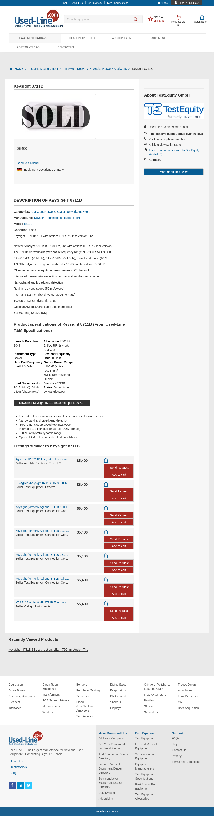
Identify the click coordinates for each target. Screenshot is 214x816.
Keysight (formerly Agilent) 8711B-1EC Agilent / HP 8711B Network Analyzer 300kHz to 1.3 (43, 554)
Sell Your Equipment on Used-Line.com (112, 746)
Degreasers (16, 684)
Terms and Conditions (186, 761)
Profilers (149, 700)
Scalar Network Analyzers (111, 68)
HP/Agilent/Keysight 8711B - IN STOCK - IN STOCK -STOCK (43, 483)
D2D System (107, 792)
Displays (115, 708)
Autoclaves (185, 690)
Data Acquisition (188, 708)
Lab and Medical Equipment (146, 746)
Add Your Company (111, 738)
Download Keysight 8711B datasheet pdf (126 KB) (52, 403)
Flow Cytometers (155, 694)
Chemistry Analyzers (22, 696)
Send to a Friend (28, 163)
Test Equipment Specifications (145, 776)
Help (175, 744)
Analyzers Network (77, 68)
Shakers (115, 702)
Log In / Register (189, 2)
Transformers (51, 694)
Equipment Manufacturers (144, 766)
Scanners (82, 696)
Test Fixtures (84, 716)
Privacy (177, 756)
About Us (16, 761)
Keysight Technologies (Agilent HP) (57, 217)
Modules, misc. (52, 706)
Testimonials (18, 767)
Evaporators (118, 690)
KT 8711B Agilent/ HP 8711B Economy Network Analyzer (43, 602)
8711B (28, 224)
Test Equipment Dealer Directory (113, 756)
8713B (60, 383)
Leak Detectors (188, 696)
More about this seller (174, 172)
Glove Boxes (17, 690)
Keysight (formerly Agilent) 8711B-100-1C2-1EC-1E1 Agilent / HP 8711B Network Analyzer (43, 507)
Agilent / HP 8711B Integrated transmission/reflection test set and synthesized (43, 459)
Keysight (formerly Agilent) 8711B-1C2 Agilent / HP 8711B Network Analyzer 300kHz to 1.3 (43, 530)
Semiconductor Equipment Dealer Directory (110, 783)
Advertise (158, 38)
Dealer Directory (82, 38)
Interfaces (15, 708)
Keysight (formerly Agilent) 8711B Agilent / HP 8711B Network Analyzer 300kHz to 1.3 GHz (43, 578)
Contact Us (66, 47)
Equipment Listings (34, 37)
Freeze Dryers (187, 684)
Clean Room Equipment (50, 686)
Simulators (151, 712)
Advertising (106, 798)
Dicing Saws (118, 684)
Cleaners (14, 702)
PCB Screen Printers (55, 700)
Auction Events (123, 38)
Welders (47, 712)
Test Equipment (145, 738)
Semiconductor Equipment (145, 756)
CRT (181, 702)
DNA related (118, 696)
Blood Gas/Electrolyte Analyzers (86, 706)
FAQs (175, 738)
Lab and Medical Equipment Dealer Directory (110, 768)
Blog (13, 773)
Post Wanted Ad (28, 47)
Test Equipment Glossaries (145, 796)
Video (163, 2)
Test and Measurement (45, 68)
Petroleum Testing (88, 690)
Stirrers (148, 706)
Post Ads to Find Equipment (146, 786)
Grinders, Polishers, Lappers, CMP (157, 686)
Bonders (81, 684)
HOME (20, 68)
